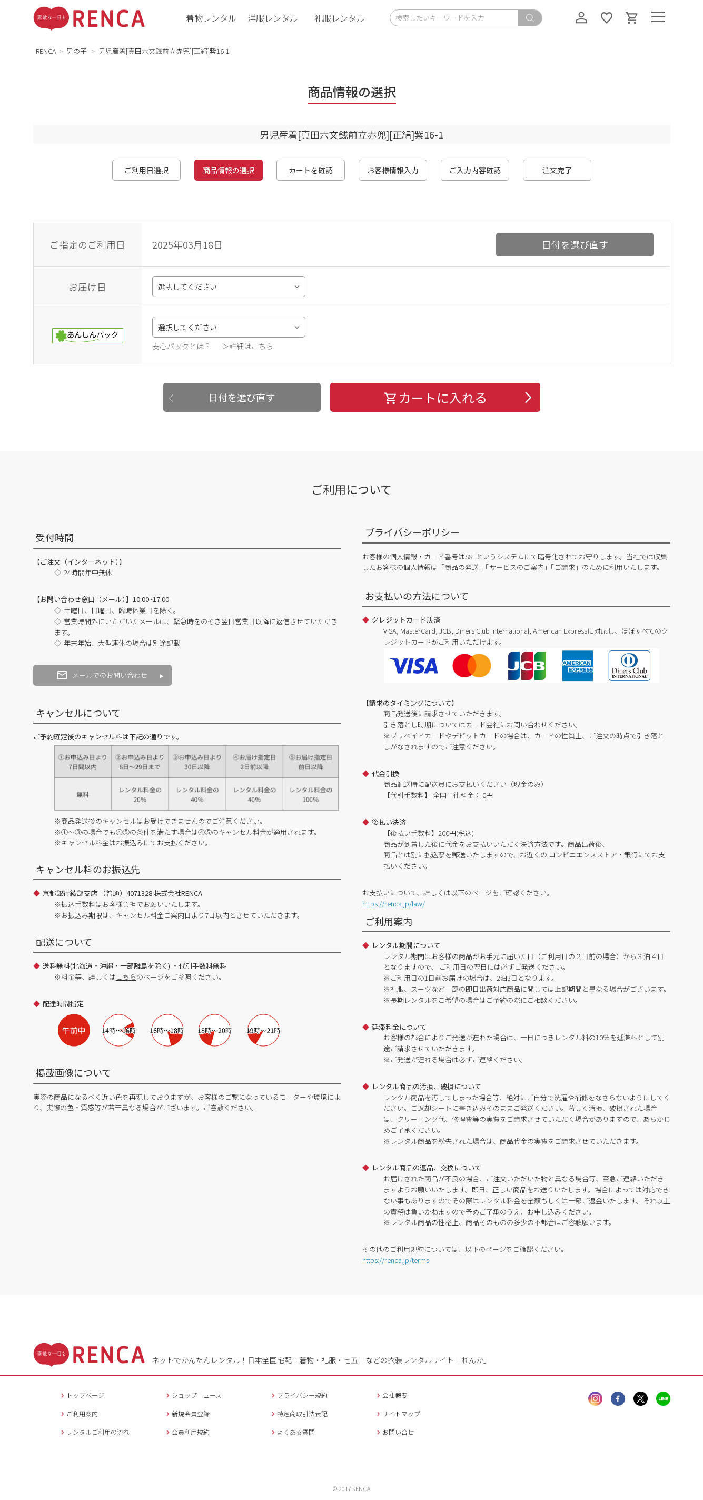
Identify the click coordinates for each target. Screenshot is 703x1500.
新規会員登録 (187, 1413)
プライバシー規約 (298, 1394)
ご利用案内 (78, 1413)
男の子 (77, 51)
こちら (126, 977)
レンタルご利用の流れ (94, 1431)
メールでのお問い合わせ (102, 675)
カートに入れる (435, 397)
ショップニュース (193, 1394)
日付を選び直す (575, 244)
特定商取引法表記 (298, 1413)
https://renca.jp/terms (395, 1260)
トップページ (81, 1394)
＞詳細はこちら (247, 346)
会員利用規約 (187, 1431)
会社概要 (391, 1394)
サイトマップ (397, 1413)
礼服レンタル (339, 18)
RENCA (46, 51)
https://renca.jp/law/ (393, 904)
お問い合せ (394, 1431)
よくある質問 (292, 1431)
